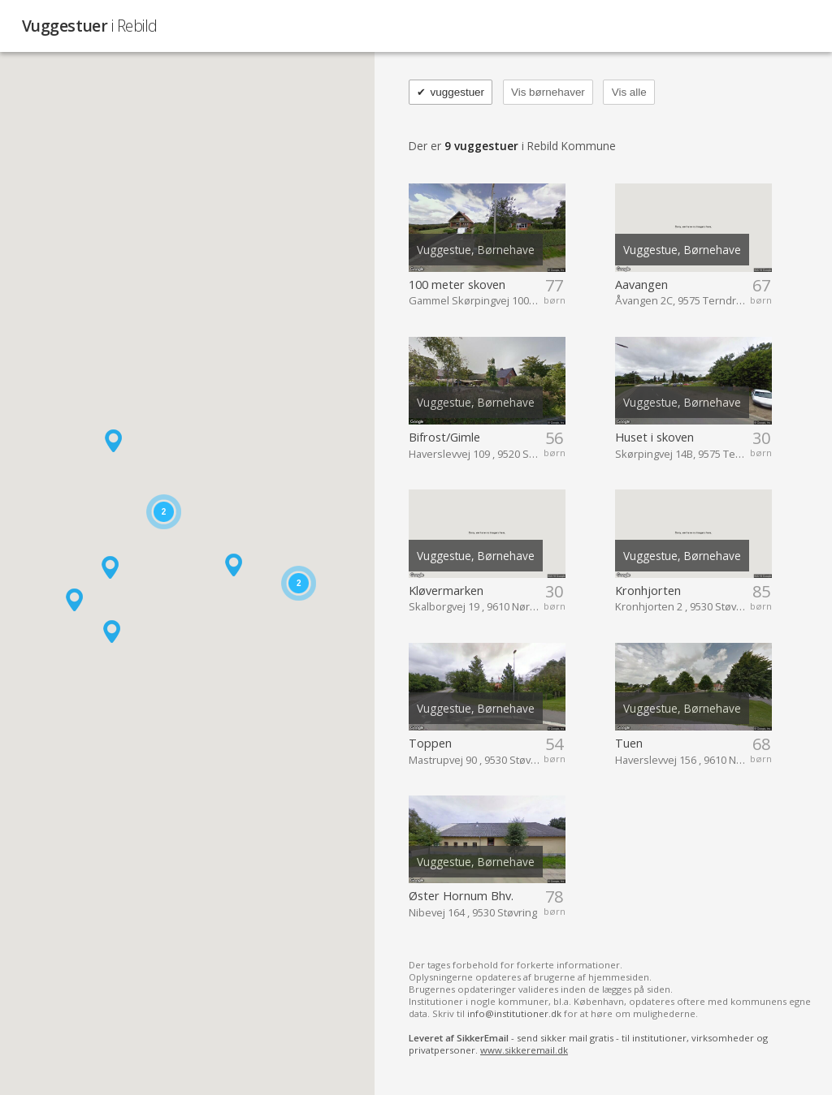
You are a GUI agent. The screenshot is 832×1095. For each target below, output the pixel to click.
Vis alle (629, 92)
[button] (74, 599)
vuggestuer (450, 92)
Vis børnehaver (548, 92)
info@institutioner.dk (514, 1013)
